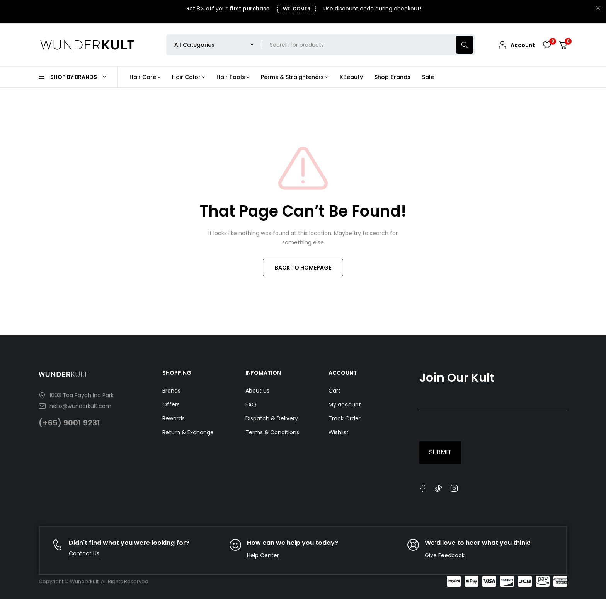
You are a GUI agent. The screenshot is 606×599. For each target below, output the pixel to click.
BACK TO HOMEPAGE (303, 267)
